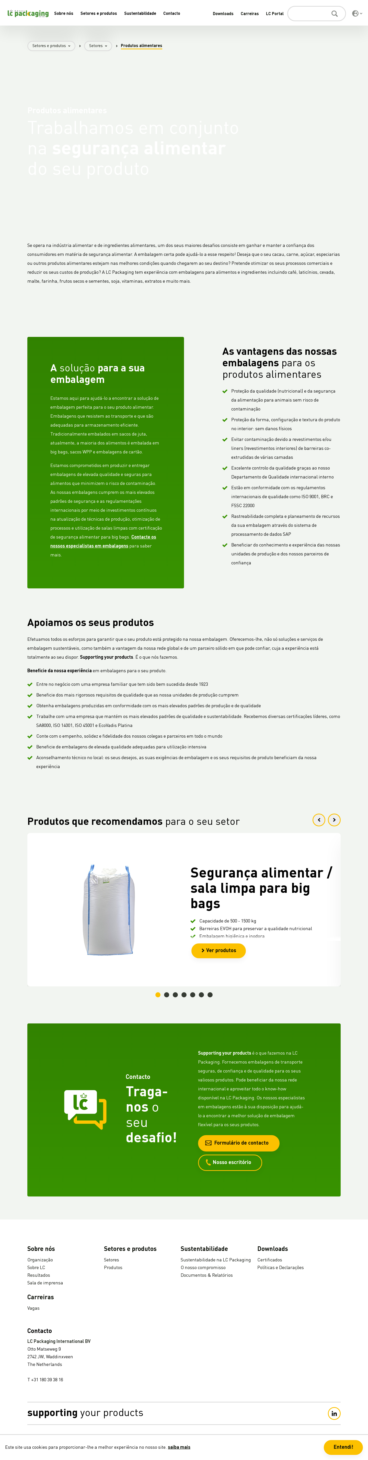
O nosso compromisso (203, 1267)
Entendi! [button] (343, 1447)
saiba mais (179, 1447)
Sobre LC (36, 1267)
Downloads (223, 14)
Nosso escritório (228, 1162)
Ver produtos (218, 950)
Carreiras (250, 14)
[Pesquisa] (316, 13)
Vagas (33, 1308)
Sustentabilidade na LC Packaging (216, 1260)
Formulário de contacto (237, 1143)
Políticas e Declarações (280, 1267)
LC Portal (275, 14)
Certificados (269, 1260)
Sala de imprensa (45, 1283)
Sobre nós (63, 14)
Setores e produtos (98, 14)
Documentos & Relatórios (207, 1275)
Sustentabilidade (140, 14)
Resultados (38, 1275)
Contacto (171, 14)
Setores (100, 46)
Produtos (113, 1267)
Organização (40, 1260)
